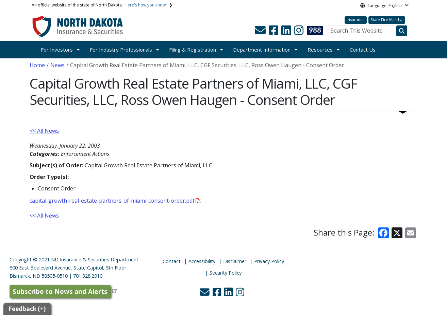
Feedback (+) (27, 309)
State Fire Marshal (386, 19)
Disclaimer (234, 261)
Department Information (262, 49)
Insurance (356, 19)
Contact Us (363, 49)
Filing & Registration (192, 49)
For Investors (57, 49)
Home (37, 65)
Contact (172, 261)
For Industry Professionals (121, 49)
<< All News (44, 130)
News (57, 65)
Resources (320, 49)
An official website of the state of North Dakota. (99, 5)
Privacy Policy (269, 261)
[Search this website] (401, 30)
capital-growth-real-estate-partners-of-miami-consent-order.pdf (115, 200)
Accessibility (201, 261)
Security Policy (226, 273)
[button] (261, 32)
